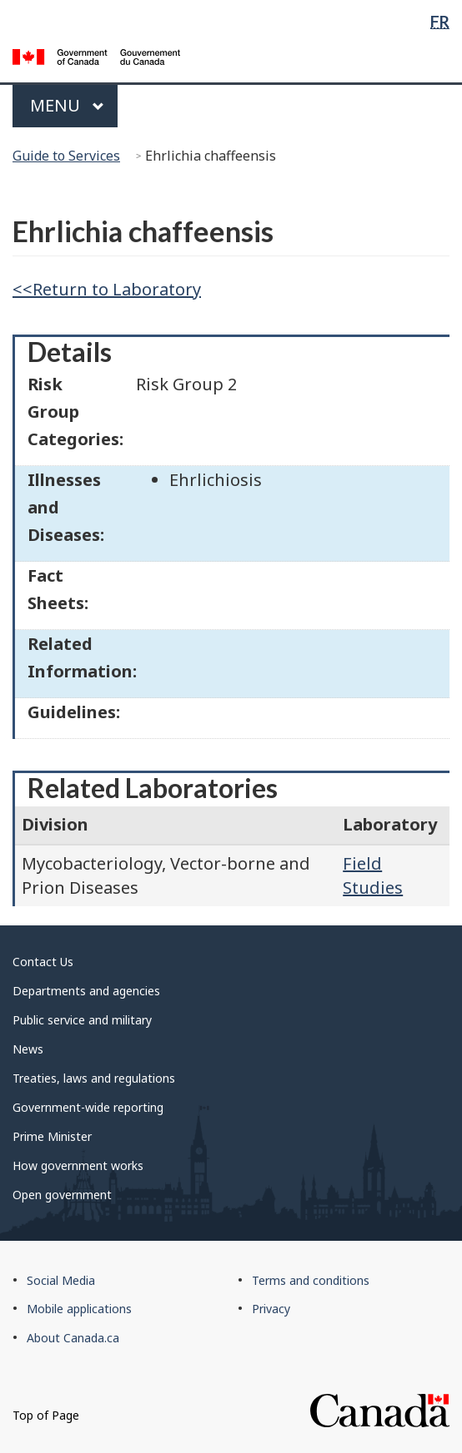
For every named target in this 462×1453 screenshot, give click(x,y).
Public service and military (82, 1020)
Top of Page (46, 1415)
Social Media (61, 1280)
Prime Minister (52, 1136)
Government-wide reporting (88, 1107)
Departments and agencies (86, 991)
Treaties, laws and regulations (94, 1078)
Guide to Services (66, 155)
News (28, 1049)
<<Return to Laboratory (107, 289)
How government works (78, 1165)
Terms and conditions (310, 1280)
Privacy (271, 1309)
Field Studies (373, 875)
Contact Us (43, 961)
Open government (62, 1195)
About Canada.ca (73, 1338)
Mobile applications (79, 1309)
